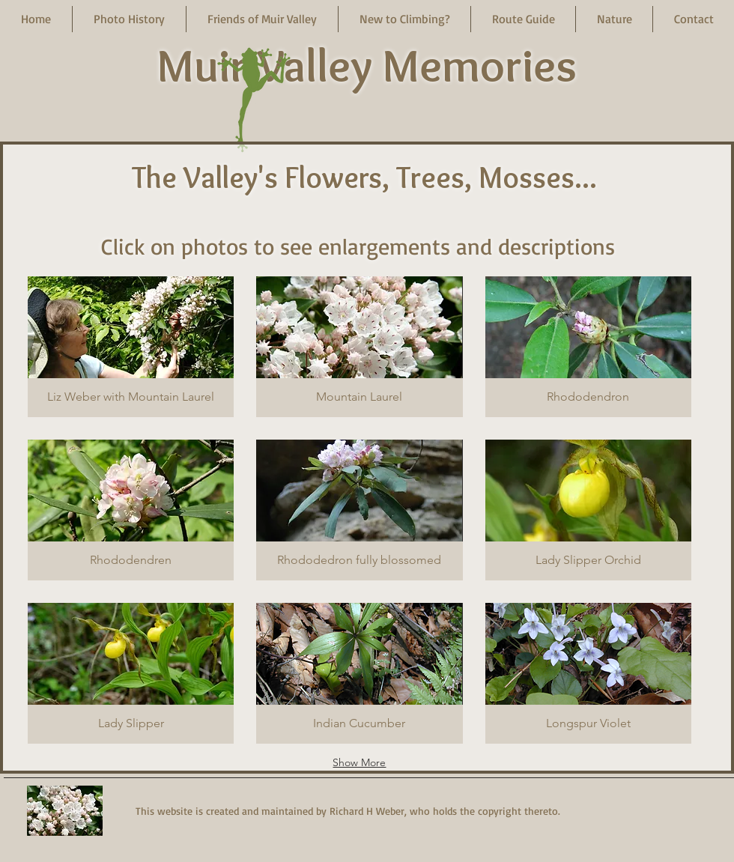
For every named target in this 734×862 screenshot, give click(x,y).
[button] (129, 19)
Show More (359, 762)
